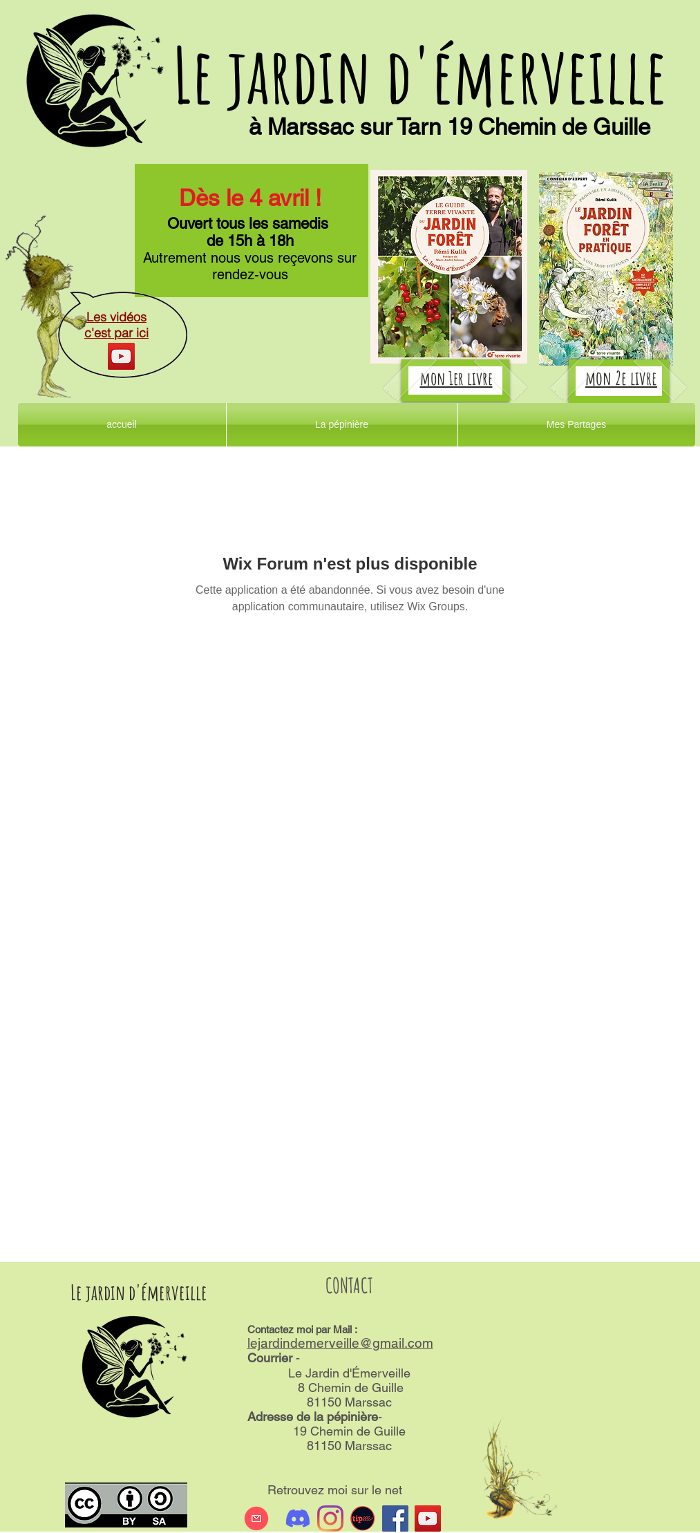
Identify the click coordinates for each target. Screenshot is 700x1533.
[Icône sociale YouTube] (428, 1518)
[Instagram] (330, 1518)
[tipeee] (363, 1518)
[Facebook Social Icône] (395, 1518)
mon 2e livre (621, 378)
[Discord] (298, 1518)
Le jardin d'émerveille (420, 74)
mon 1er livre (456, 378)
